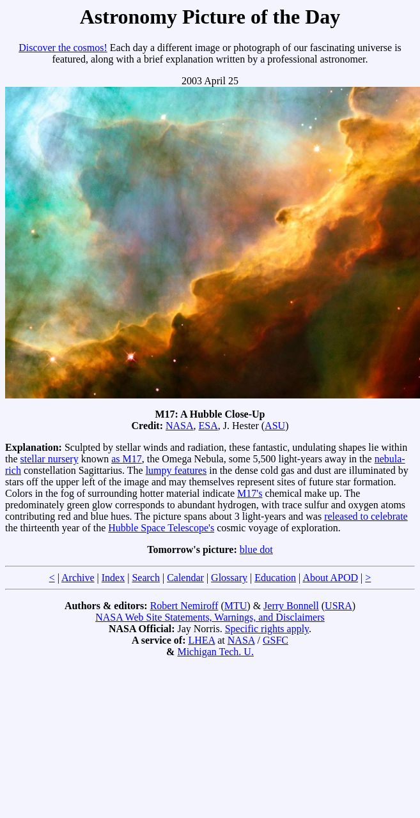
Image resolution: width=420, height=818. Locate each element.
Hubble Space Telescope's (161, 527)
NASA (180, 425)
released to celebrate (366, 516)
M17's (249, 493)
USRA (338, 605)
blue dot (256, 549)
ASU (275, 425)
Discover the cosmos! (63, 47)
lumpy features (176, 470)
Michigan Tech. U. (215, 651)
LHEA (201, 640)
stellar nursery (49, 458)
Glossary (229, 577)
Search (146, 577)
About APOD (330, 577)
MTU (235, 605)
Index (113, 577)
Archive (78, 577)
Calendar (185, 577)
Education (275, 577)
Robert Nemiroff (184, 605)
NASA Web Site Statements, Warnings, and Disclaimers (210, 617)
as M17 (126, 458)
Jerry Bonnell (291, 605)
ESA (208, 425)
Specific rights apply (267, 628)
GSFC (275, 640)
